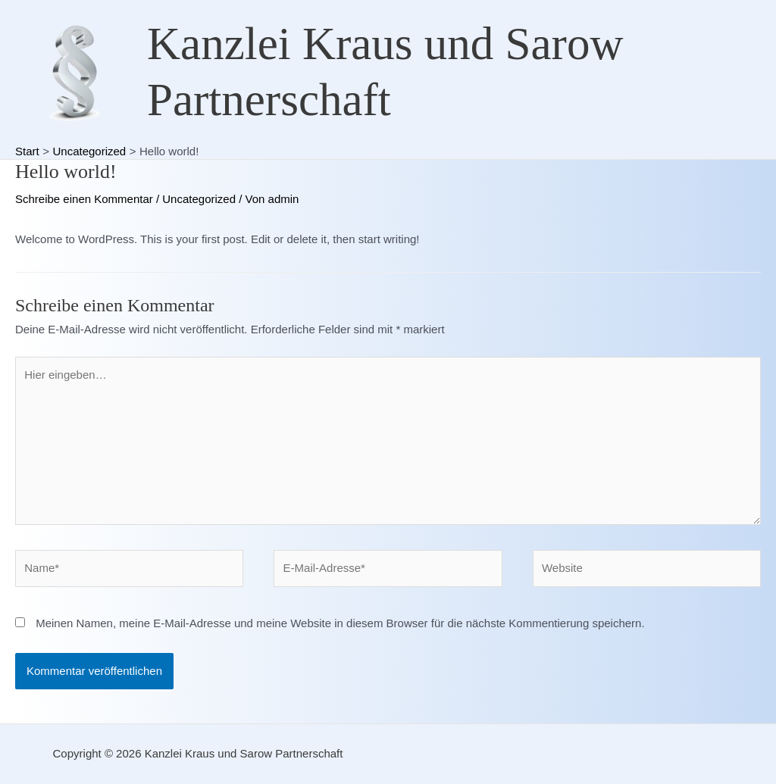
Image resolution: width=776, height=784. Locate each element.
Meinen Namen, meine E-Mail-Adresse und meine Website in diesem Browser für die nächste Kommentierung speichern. (340, 623)
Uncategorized (199, 198)
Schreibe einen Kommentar (84, 198)
